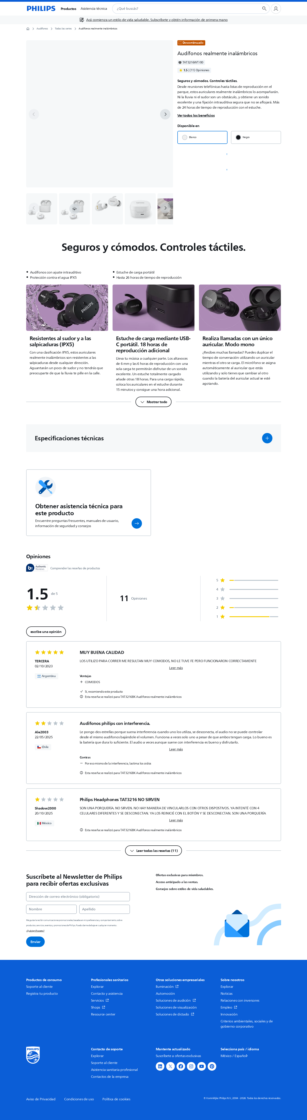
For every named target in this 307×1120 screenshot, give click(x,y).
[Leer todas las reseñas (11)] (153, 850)
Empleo (229, 1007)
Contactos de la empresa (110, 1077)
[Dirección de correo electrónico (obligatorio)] (78, 896)
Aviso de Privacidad (41, 1099)
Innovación (229, 1014)
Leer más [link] (176, 668)
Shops (98, 1007)
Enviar (35, 942)
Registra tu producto (42, 993)
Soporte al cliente (39, 987)
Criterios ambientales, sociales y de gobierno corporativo (247, 1024)
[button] (74, 209)
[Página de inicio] (41, 8)
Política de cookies (116, 1099)
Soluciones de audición (176, 1000)
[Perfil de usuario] (276, 8)
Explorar (97, 987)
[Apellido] (105, 909)
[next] (165, 114)
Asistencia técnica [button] (94, 8)
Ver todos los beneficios (196, 115)
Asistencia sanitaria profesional (114, 1070)
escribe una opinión (46, 632)
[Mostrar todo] (153, 402)
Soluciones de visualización (176, 1007)
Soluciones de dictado (175, 1014)
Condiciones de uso (79, 1099)
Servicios (100, 1000)
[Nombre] (51, 909)
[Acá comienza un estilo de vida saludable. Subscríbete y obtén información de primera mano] (153, 20)
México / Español (234, 1056)
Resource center (103, 1014)
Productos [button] (68, 8)
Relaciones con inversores (240, 1000)
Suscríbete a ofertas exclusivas (178, 1056)
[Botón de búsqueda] (264, 8)
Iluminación (167, 987)
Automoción (165, 993)
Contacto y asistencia (107, 993)
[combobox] (180, 8)
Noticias (227, 993)
